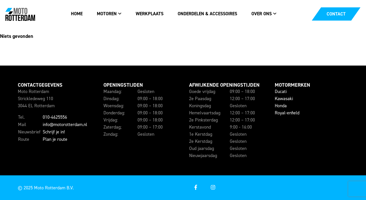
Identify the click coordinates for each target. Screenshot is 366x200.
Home (77, 14)
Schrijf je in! (54, 132)
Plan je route (55, 139)
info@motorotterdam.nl (65, 124)
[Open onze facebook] (196, 188)
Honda (281, 106)
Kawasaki (284, 99)
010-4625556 (55, 117)
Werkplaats (149, 14)
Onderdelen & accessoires (207, 14)
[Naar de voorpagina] (20, 14)
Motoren (107, 14)
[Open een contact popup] (336, 14)
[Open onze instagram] (213, 188)
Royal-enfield (287, 113)
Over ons (261, 14)
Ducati (281, 91)
